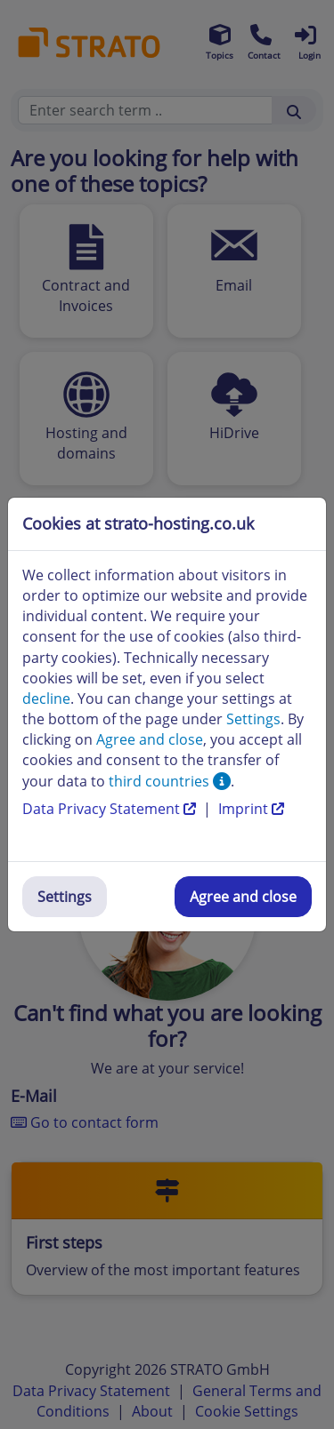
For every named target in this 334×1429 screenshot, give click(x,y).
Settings (64, 896)
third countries (170, 781)
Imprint (251, 808)
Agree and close (243, 896)
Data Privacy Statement (111, 808)
